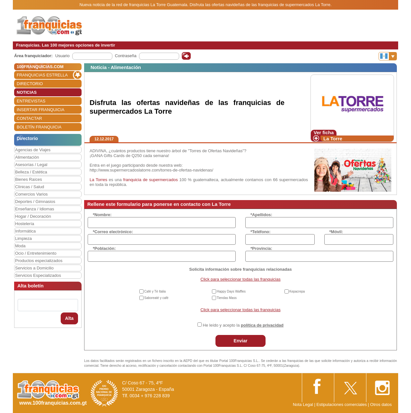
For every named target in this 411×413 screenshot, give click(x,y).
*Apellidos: (261, 214)
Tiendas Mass (227, 298)
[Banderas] (388, 56)
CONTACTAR (29, 118)
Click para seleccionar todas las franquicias (240, 279)
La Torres (98, 179)
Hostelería (24, 223)
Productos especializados (38, 260)
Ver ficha (324, 132)
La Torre (332, 138)
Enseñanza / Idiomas (34, 208)
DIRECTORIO (30, 83)
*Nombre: (102, 214)
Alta (69, 318)
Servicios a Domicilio (34, 268)
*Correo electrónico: (113, 231)
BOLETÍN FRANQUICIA (39, 127)
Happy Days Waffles (231, 291)
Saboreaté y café (156, 298)
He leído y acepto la (243, 325)
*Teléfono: (260, 231)
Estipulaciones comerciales (342, 404)
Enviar (241, 340)
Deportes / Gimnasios (35, 201)
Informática (25, 231)
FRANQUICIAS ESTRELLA (42, 75)
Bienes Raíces (28, 179)
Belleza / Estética (31, 172)
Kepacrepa (297, 291)
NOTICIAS (27, 92)
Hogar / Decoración (33, 216)
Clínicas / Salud (29, 186)
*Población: (104, 248)
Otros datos (381, 404)
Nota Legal (303, 404)
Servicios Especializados (38, 275)
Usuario (62, 55)
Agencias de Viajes (32, 149)
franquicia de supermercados (150, 179)
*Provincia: (261, 248)
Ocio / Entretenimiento (36, 253)
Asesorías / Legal (31, 164)
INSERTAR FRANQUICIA (40, 109)
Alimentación (27, 157)
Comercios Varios (31, 194)
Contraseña (125, 55)
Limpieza (23, 238)
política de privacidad (262, 325)
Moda (20, 245)
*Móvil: (336, 231)
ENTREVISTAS (31, 101)
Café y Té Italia (155, 291)
